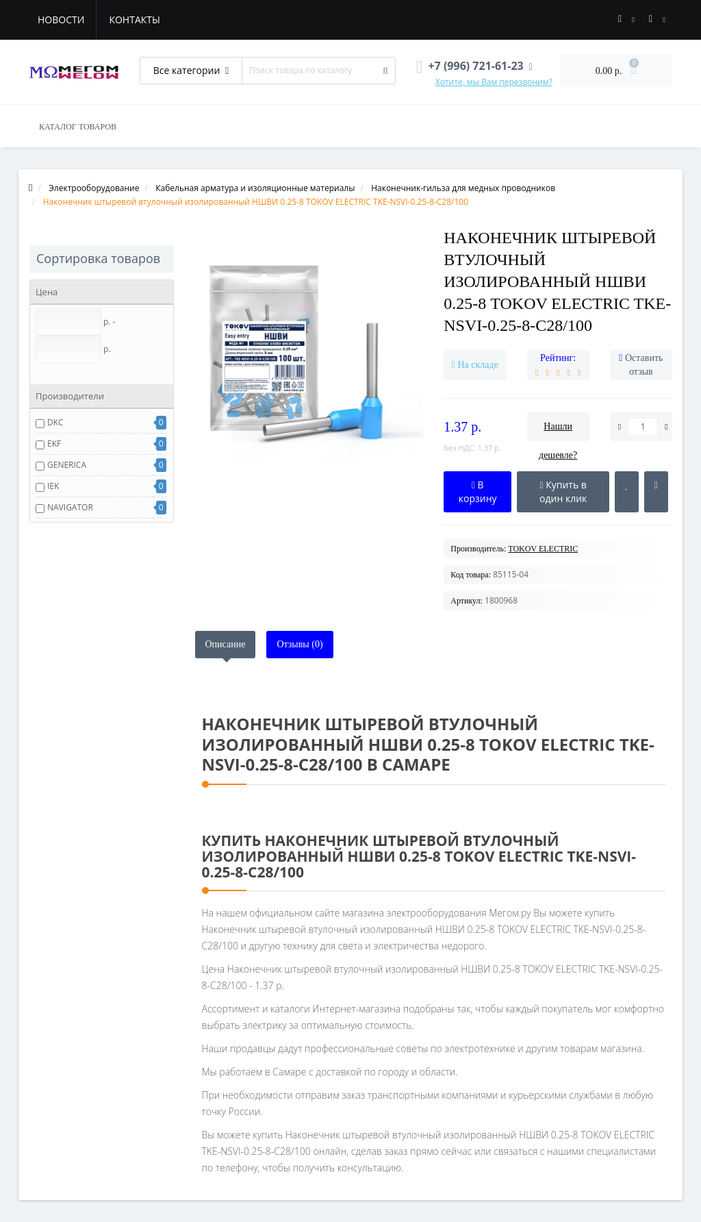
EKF (54, 443)
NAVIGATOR (70, 507)
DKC (55, 422)
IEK (53, 486)
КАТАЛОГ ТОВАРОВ (77, 127)
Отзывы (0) (299, 644)
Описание (225, 644)
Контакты (134, 19)
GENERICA (66, 465)
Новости (61, 19)
